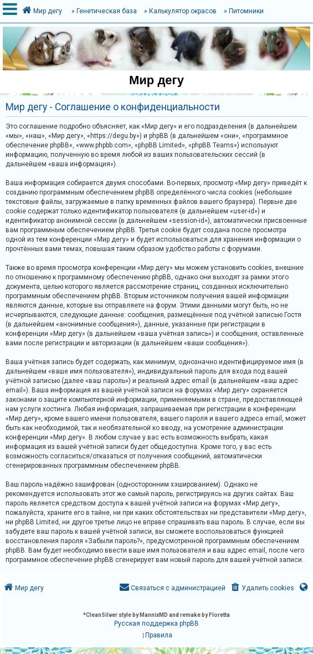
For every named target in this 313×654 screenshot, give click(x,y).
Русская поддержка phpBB (156, 623)
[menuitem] (261, 588)
